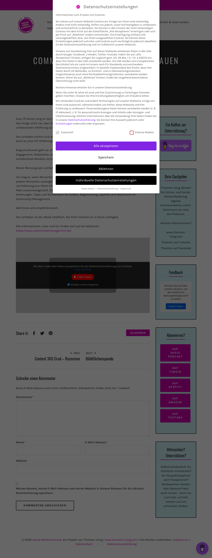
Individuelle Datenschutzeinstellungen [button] (106, 180)
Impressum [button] (125, 188)
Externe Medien (142, 132)
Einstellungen (64, 123)
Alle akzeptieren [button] (106, 146)
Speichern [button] (106, 157)
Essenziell (64, 132)
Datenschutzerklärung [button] (107, 188)
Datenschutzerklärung (81, 120)
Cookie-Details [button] (88, 188)
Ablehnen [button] (106, 169)
